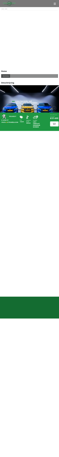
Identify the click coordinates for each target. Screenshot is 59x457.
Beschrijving (6, 76)
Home (2, 9)
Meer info (54, 124)
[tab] (5, 76)
